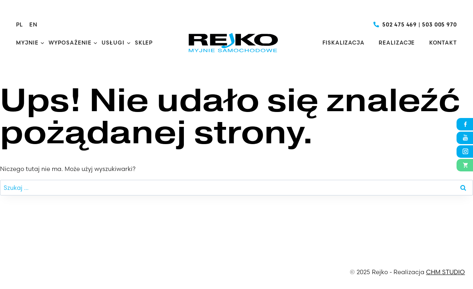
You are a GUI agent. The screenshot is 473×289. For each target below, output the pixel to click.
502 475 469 (399, 24)
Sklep (144, 42)
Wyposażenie (70, 42)
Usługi (113, 42)
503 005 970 (439, 24)
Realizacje (397, 42)
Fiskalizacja (343, 42)
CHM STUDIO (445, 272)
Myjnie (27, 42)
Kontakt (443, 42)
